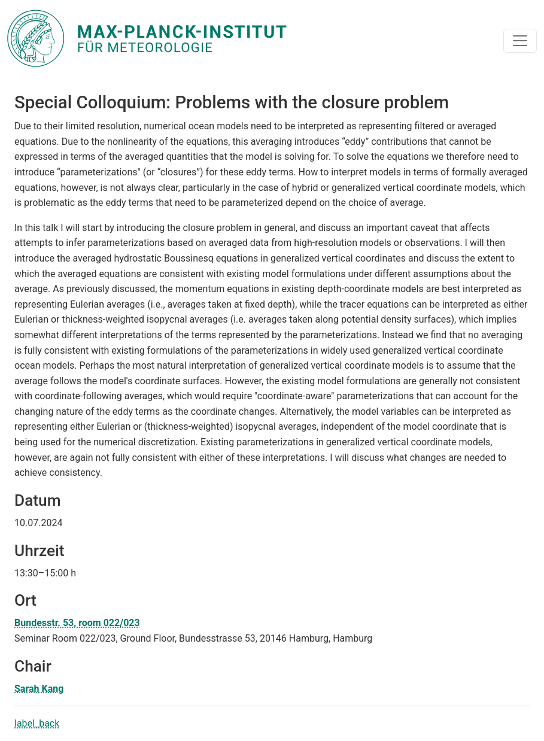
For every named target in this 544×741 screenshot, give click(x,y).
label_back (36, 723)
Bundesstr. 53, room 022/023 (77, 622)
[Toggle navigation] (520, 41)
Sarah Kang (38, 688)
